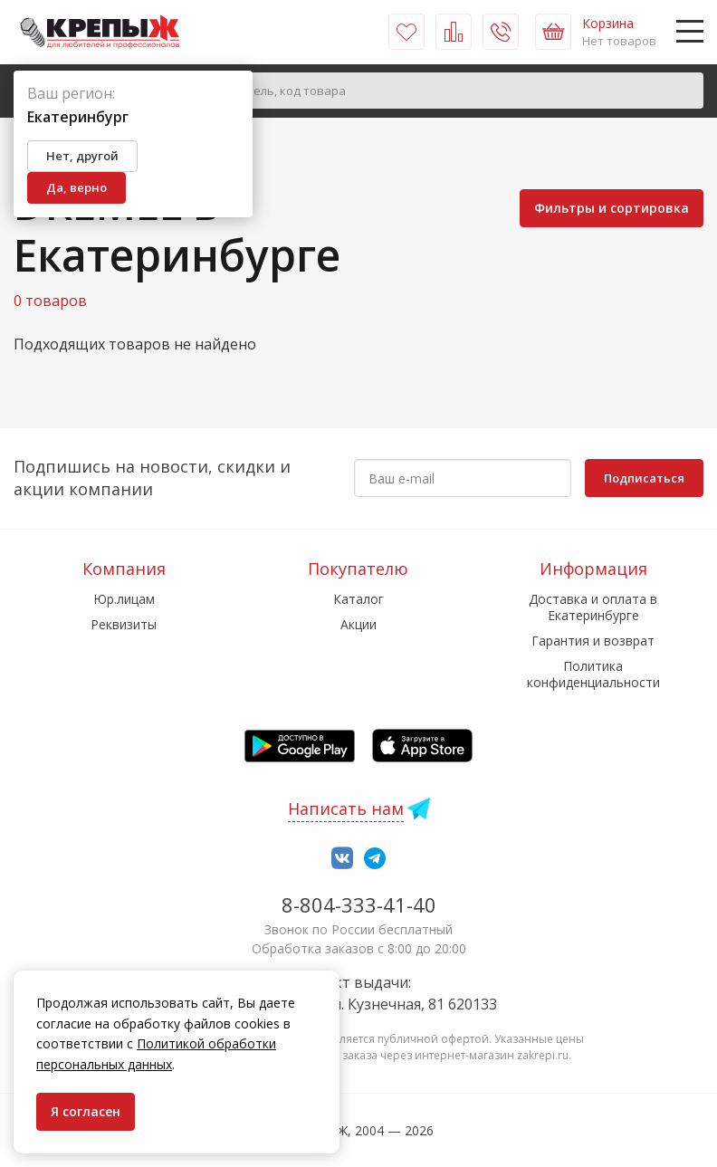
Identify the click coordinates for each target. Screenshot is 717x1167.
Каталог (358, 598)
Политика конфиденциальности (593, 674)
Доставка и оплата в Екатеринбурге (593, 607)
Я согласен (85, 1111)
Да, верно (76, 187)
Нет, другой (82, 156)
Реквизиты (124, 624)
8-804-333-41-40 (359, 904)
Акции (358, 624)
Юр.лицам (124, 598)
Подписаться (644, 478)
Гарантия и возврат (593, 640)
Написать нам (346, 808)
